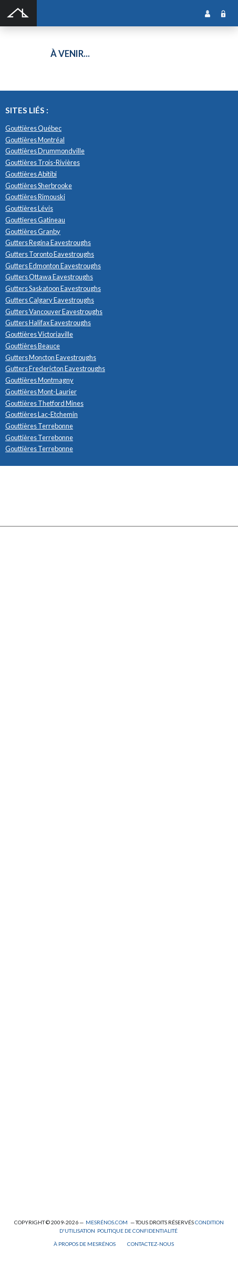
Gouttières (29, 642)
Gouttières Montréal (35, 139)
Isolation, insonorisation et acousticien (67, 845)
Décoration (29, 799)
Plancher (26, 879)
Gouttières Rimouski (35, 196)
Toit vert (25, 723)
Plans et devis (32, 1001)
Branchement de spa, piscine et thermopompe (77, 1151)
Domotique (29, 810)
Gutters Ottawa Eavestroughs (49, 276)
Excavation (29, 608)
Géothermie (31, 833)
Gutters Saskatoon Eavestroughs (53, 288)
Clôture (24, 585)
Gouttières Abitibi (31, 174)
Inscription (207, 13)
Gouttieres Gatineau (35, 220)
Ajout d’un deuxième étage (51, 1013)
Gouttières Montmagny (39, 380)
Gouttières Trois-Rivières (42, 162)
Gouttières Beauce (32, 346)
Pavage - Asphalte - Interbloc (52, 665)
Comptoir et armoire (41, 764)
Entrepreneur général (44, 1070)
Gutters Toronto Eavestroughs (49, 254)
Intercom (26, 891)
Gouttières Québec (33, 128)
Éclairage (26, 1047)
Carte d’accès (32, 937)
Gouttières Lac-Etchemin (41, 414)
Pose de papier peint (41, 1128)
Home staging (32, 787)
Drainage (26, 631)
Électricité (28, 1059)
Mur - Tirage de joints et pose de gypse (67, 960)
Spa (18, 1139)
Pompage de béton (39, 1186)
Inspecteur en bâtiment (46, 1082)
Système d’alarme (38, 914)
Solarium (26, 700)
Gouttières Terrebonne (39, 426)
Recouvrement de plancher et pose (62, 856)
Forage (23, 619)
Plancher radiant (36, 868)
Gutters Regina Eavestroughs (48, 242)
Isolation (26, 1093)
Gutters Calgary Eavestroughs (49, 300)
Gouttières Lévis (29, 208)
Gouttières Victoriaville (39, 334)
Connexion (223, 13)
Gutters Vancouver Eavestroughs (53, 311)
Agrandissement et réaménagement (63, 1024)
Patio (20, 654)
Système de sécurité (42, 902)
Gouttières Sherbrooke (38, 185)
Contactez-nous (150, 1244)
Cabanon (26, 573)
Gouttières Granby (32, 231)
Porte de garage (35, 688)
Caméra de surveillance (46, 949)
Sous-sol (26, 821)
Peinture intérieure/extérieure (57, 1116)
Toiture (24, 711)
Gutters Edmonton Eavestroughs (53, 265)
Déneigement (32, 596)
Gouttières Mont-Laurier (41, 391)
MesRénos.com (107, 1222)
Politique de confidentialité (137, 1230)
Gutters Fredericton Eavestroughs (55, 368)
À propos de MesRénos (85, 1244)
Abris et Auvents (37, 562)
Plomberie (28, 1174)
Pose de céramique (40, 776)
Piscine (24, 1162)
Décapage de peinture (44, 677)
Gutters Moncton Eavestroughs (50, 357)
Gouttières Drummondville (45, 151)
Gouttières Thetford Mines (44, 403)
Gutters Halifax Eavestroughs (48, 322)
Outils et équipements (44, 1105)
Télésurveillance (37, 925)
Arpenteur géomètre (42, 1035)
